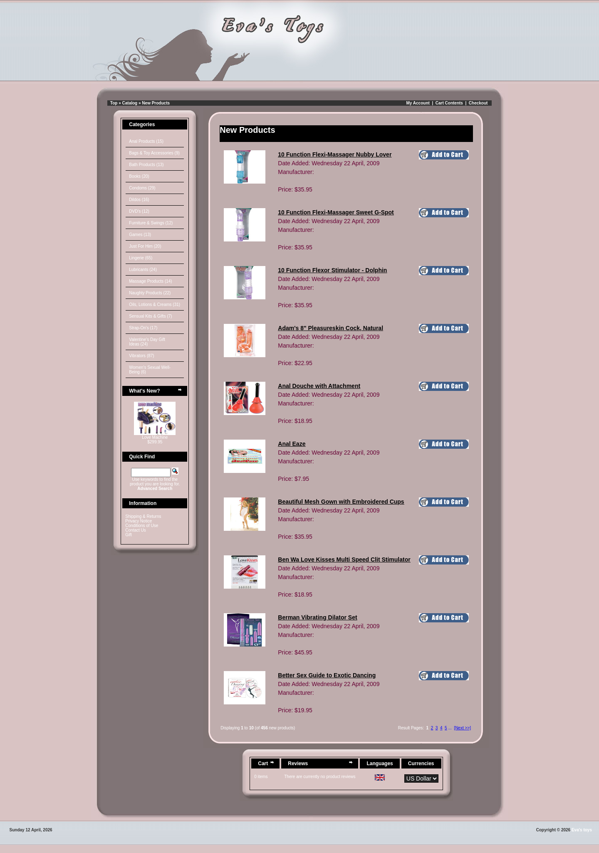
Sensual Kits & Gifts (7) (150, 316)
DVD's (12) (139, 211)
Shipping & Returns (143, 516)
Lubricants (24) (143, 269)
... (449, 728)
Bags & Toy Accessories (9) (154, 153)
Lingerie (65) (140, 258)
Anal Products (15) (146, 141)
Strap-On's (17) (143, 328)
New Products (156, 103)
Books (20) (139, 176)
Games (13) (140, 234)
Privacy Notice (138, 521)
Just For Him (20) (145, 246)
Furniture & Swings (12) (151, 223)
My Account (418, 103)
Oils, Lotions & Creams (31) (154, 304)
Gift (128, 534)
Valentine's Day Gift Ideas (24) (147, 341)
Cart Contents (449, 103)
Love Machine (155, 437)
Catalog (130, 103)
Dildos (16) (139, 199)
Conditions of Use (141, 525)
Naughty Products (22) (150, 293)
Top (114, 103)
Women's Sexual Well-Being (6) (150, 369)
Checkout (478, 103)
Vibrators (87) (141, 355)
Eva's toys (582, 830)
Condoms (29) (142, 188)
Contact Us (135, 530)
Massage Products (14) (150, 281)
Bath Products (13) (146, 164)
